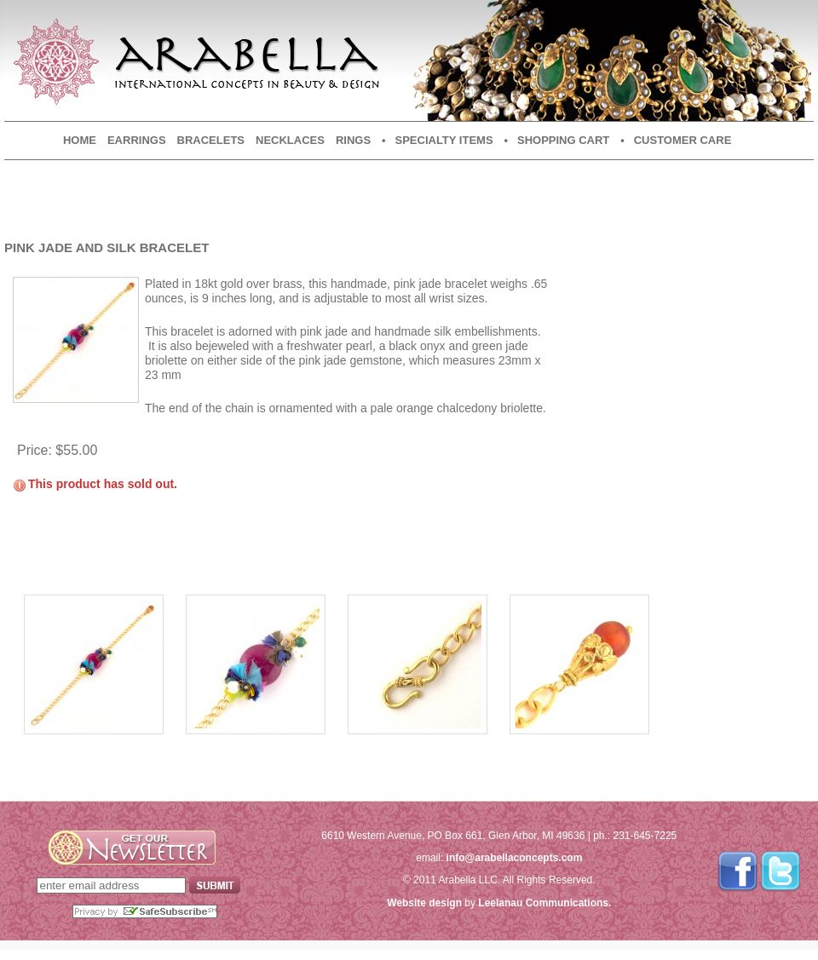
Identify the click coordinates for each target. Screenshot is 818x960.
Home (79, 140)
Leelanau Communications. (544, 903)
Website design (424, 903)
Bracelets (211, 140)
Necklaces (290, 140)
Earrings (136, 140)
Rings (353, 140)
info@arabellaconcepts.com (514, 858)
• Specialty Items (437, 140)
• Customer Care (675, 140)
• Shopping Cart (557, 140)
